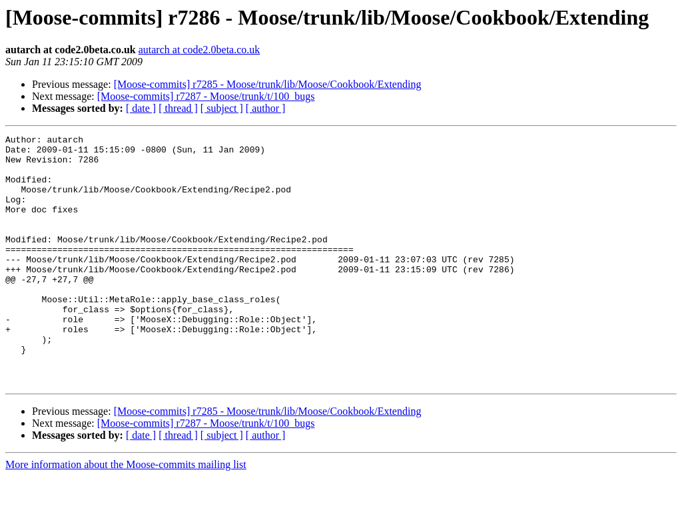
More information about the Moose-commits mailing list (125, 514)
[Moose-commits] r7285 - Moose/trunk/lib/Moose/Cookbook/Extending (268, 84)
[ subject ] (221, 108)
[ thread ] (178, 108)
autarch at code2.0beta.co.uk (199, 49)
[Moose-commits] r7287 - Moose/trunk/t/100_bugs (206, 96)
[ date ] (141, 108)
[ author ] (266, 108)
